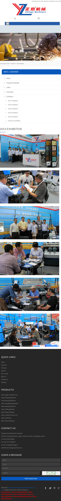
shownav (7, 23)
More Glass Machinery (8, 421)
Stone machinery (6, 418)
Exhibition (13, 63)
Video (7, 87)
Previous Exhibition (12, 121)
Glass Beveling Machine (8, 400)
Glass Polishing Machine (8, 398)
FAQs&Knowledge (11, 83)
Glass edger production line (9, 395)
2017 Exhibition (11, 101)
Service (3, 371)
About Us (4, 365)
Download (8, 92)
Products (3, 368)
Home (8, 63)
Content (31, 469)
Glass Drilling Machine (8, 409)
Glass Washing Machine (8, 406)
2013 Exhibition (11, 117)
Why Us (3, 376)
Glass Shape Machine (7, 412)
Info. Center (4, 374)
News (7, 78)
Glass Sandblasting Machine (9, 403)
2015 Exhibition (11, 109)
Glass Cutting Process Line (9, 415)
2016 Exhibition (11, 105)
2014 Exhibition (11, 113)
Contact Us (4, 379)
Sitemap (3, 382)
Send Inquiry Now (31, 478)
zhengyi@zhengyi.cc (12, 445)
